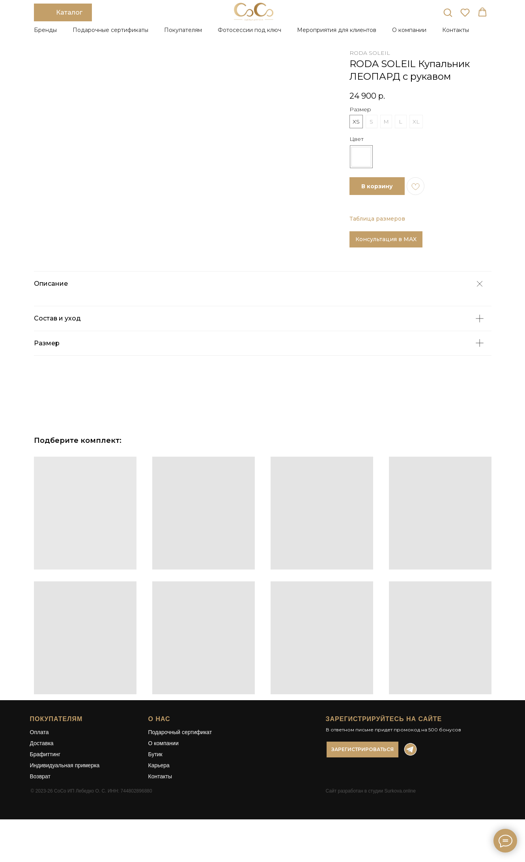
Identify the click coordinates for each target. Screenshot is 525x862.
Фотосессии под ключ (249, 30)
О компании (163, 768)
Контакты (455, 30)
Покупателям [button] (183, 30)
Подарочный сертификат (180, 757)
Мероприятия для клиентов (336, 30)
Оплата (39, 757)
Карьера (159, 790)
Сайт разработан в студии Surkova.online (371, 816)
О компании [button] (409, 30)
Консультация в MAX (386, 239)
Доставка (42, 768)
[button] (447, 12)
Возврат (40, 801)
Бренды (45, 30)
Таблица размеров (377, 218)
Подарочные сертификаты (110, 30)
